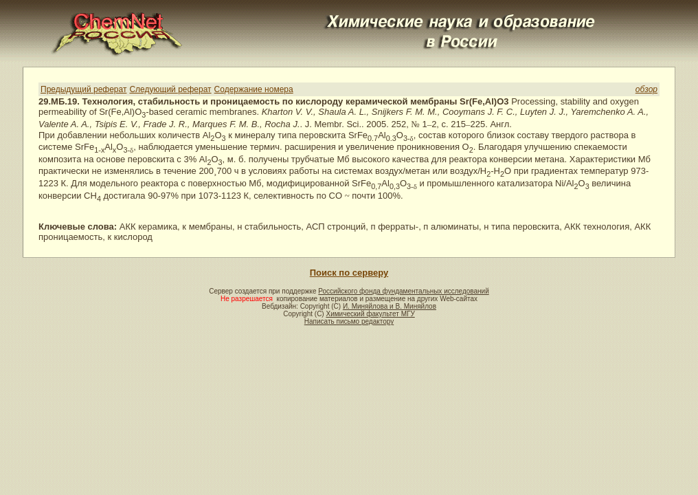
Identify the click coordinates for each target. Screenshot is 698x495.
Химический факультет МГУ (370, 314)
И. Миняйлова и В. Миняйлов (389, 306)
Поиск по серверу (349, 272)
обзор (646, 89)
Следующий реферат (170, 89)
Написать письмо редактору (349, 321)
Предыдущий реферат (83, 89)
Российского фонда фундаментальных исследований (403, 291)
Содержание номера (253, 89)
